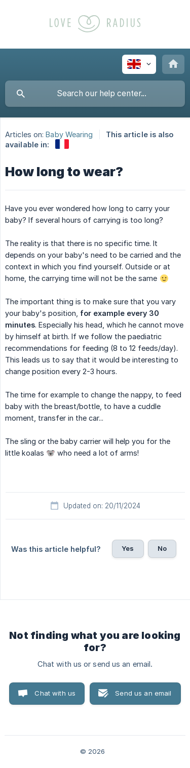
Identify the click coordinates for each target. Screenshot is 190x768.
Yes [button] (128, 548)
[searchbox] (95, 93)
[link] (62, 144)
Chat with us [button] (54, 693)
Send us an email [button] (143, 693)
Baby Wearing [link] (69, 134)
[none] (139, 64)
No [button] (162, 548)
